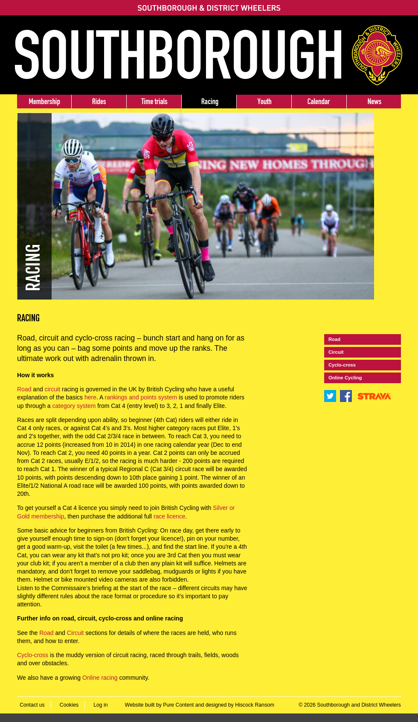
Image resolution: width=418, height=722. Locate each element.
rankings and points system (141, 397)
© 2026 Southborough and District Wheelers (350, 705)
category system (74, 405)
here (90, 397)
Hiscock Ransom (254, 705)
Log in (100, 705)
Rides (99, 101)
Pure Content (178, 705)
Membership (44, 101)
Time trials (153, 101)
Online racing (100, 677)
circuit (53, 389)
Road (24, 389)
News (373, 101)
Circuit (75, 632)
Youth (263, 101)
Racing (208, 101)
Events (318, 101)
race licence (170, 516)
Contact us (32, 705)
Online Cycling (345, 377)
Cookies (69, 705)
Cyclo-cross (32, 655)
